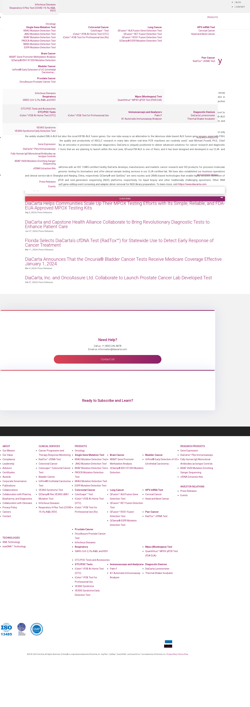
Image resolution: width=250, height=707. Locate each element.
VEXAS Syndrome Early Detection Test (35, 131)
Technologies (11, 537)
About (6, 446)
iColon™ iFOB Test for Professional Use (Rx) (86, 37)
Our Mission (9, 450)
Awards (7, 476)
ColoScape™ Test (100, 30)
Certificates (9, 472)
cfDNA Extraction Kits (44, 168)
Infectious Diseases (45, 4)
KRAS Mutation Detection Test (40, 30)
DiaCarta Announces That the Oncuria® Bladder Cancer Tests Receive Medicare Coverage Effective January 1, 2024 (123, 262)
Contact (7, 516)
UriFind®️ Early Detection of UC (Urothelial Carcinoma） (34, 71)
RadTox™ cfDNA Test (204, 61)
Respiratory (49, 96)
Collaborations (10, 490)
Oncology (51, 24)
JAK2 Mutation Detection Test (40, 34)
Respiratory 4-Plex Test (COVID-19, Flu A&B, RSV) (33, 9)
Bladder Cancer (47, 66)
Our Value (8, 455)
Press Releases (47, 181)
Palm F (158, 115)
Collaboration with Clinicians (17, 503)
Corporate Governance (15, 481)
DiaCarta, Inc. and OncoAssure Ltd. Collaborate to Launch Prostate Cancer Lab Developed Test (118, 277)
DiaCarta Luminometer (203, 115)
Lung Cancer (155, 27)
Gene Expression (47, 144)
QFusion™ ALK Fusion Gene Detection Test (140, 30)
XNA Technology (11, 542)
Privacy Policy (10, 507)
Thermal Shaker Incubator (201, 118)
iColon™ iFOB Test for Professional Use (88, 115)
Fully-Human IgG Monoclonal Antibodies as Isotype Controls (33, 155)
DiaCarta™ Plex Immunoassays (39, 149)
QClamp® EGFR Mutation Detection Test (140, 40)
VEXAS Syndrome (46, 127)
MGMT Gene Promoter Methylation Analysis (32, 57)
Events (52, 186)
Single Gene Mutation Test (41, 27)
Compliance (9, 459)
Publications (9, 485)
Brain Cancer (48, 53)
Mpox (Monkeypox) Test (148, 96)
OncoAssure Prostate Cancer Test (38, 81)
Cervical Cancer (207, 30)
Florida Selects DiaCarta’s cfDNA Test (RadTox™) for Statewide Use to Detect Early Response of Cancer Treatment (119, 243)
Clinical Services (49, 446)
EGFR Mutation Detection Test (40, 47)
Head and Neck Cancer (203, 34)
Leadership (8, 463)
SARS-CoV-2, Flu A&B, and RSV (39, 100)
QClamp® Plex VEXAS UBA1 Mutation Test (54, 496)
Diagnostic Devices (204, 112)
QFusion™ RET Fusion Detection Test (143, 34)
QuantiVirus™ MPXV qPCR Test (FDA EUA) (140, 100)
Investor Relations (207, 175)
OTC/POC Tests (47, 112)
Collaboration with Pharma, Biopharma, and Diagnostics (17, 496)
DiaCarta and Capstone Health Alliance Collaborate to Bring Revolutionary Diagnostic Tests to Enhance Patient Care (117, 224)
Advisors (7, 468)
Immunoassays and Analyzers (145, 112)
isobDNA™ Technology (14, 546)
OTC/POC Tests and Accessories (38, 108)
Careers (7, 511)
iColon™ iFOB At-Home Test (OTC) (91, 34)
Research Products (207, 137)
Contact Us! (107, 359)
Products (212, 17)
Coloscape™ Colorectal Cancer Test (55, 470)
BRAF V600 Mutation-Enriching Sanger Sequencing (35, 162)
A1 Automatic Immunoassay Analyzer (141, 118)
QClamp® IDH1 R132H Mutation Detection (33, 60)
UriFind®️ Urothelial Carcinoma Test (55, 483)
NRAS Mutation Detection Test (39, 44)
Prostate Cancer (46, 78)
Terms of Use (183, 654)
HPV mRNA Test (206, 27)
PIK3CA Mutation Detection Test (39, 40)
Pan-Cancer (208, 57)
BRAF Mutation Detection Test (40, 37)
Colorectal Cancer (98, 27)
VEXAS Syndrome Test (51, 490)
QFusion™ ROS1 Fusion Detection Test (142, 37)
